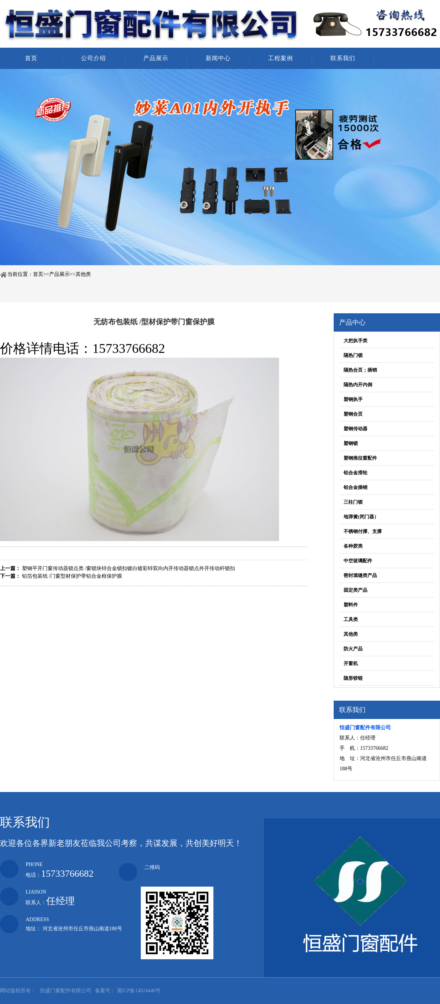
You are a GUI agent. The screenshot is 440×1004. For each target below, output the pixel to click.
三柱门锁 (353, 502)
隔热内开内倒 (358, 384)
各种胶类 (353, 546)
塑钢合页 (353, 414)
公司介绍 (93, 58)
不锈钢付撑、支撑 (363, 531)
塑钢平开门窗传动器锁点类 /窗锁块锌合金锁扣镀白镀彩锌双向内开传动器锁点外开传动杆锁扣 (128, 568)
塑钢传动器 (355, 428)
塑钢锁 (351, 443)
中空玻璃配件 (358, 560)
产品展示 (155, 58)
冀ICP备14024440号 (139, 990)
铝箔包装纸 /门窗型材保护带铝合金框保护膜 (72, 576)
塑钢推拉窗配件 (360, 458)
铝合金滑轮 (355, 472)
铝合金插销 (355, 487)
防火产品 (353, 648)
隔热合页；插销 (360, 370)
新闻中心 (218, 58)
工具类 (351, 619)
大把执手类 (355, 340)
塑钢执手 (353, 399)
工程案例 (280, 58)
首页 (31, 58)
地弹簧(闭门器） (361, 516)
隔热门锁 (353, 355)
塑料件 (351, 604)
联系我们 (342, 58)
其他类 (83, 274)
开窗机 (351, 663)
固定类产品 (355, 590)
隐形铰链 (353, 678)
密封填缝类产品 (360, 575)
